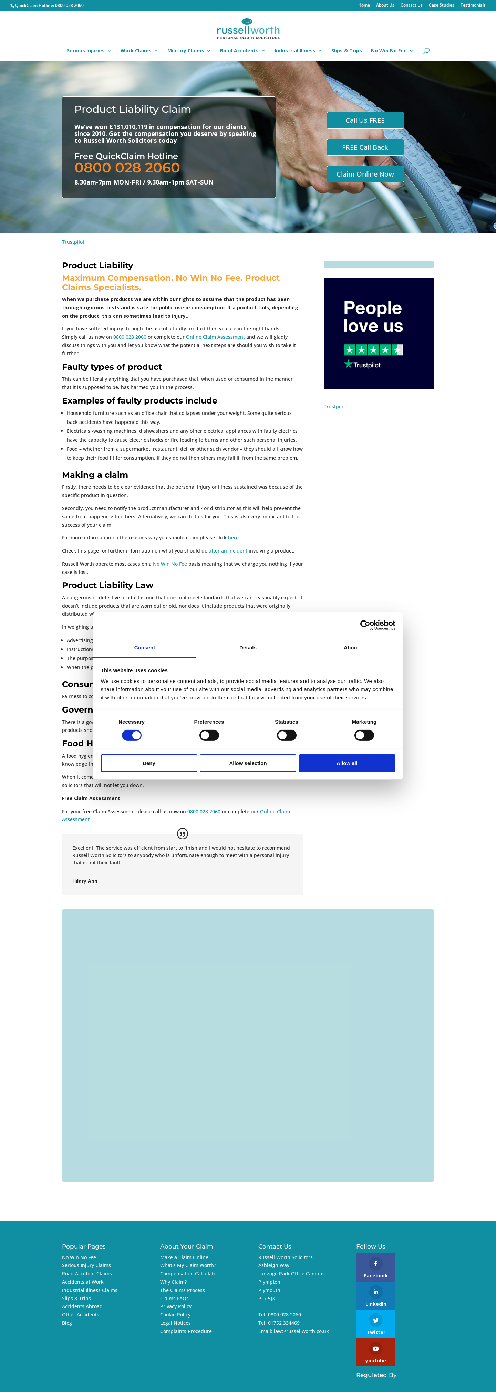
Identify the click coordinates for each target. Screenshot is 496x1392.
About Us (385, 5)
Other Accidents (80, 1314)
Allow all (347, 763)
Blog (67, 1323)
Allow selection (248, 763)
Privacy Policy (176, 1306)
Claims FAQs (174, 1298)
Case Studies (441, 5)
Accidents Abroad (82, 1306)
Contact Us (412, 5)
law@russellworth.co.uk (301, 1331)
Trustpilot (73, 242)
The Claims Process (182, 1290)
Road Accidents (239, 51)
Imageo (410, 1382)
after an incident (228, 550)
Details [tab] (248, 647)
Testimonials (473, 5)
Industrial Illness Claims (89, 1290)
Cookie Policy (175, 1314)
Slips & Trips (346, 51)
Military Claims (185, 51)
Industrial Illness (295, 51)
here (233, 537)
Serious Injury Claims (86, 1265)
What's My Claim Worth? (188, 1265)
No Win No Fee (389, 51)
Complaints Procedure (186, 1331)
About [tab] (351, 647)
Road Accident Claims (87, 1273)
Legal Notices (175, 1323)
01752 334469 (284, 1323)
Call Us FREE (365, 120)
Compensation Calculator (189, 1273)
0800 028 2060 (69, 5)
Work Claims (136, 51)
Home (364, 5)
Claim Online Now (365, 174)
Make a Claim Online (184, 1257)
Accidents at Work (83, 1282)
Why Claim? (173, 1282)
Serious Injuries (86, 51)
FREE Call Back (365, 147)
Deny (149, 763)
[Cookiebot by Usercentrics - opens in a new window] (365, 625)
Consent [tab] (144, 647)
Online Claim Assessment (215, 337)
